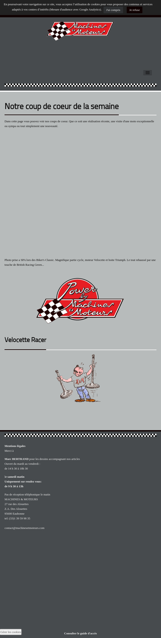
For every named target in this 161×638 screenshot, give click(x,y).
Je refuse (134, 10)
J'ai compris (113, 10)
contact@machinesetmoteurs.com (25, 528)
